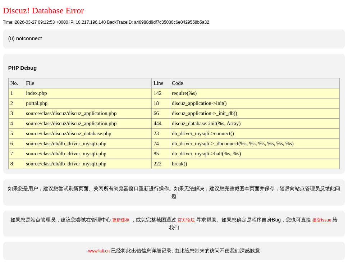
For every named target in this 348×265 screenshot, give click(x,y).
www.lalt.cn (99, 250)
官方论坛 (186, 220)
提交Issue (321, 220)
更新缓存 (120, 220)
